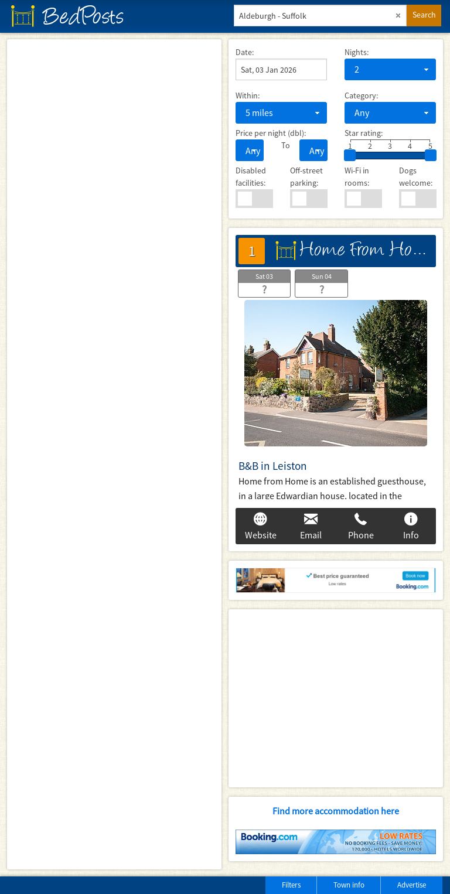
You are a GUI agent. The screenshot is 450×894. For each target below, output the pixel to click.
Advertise (411, 885)
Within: (248, 95)
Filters (291, 885)
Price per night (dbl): (271, 133)
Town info (348, 885)
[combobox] (390, 69)
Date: (245, 52)
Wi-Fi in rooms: (357, 176)
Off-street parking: (306, 176)
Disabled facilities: (251, 176)
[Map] (114, 454)
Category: (361, 95)
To (281, 145)
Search (424, 14)
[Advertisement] (336, 698)
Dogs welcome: (415, 176)
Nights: (357, 52)
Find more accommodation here (335, 811)
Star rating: (364, 133)
